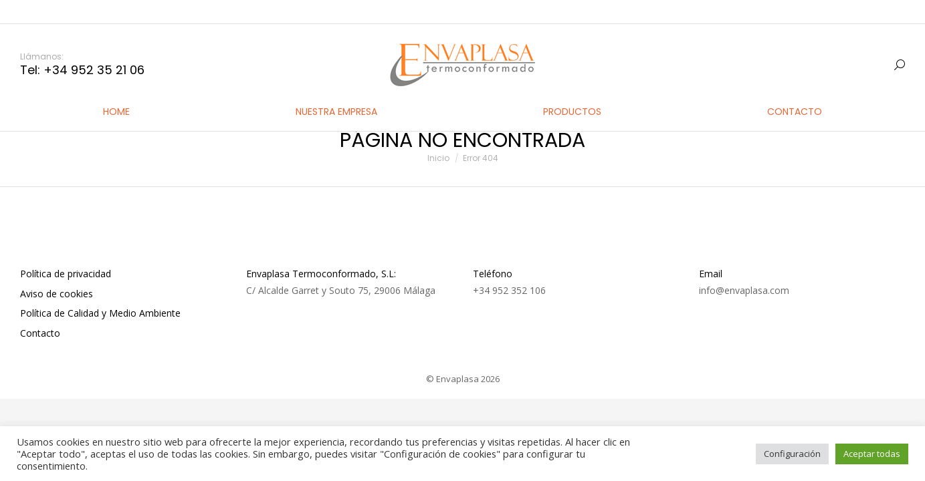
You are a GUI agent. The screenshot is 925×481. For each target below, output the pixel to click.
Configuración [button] (792, 454)
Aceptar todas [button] (871, 454)
